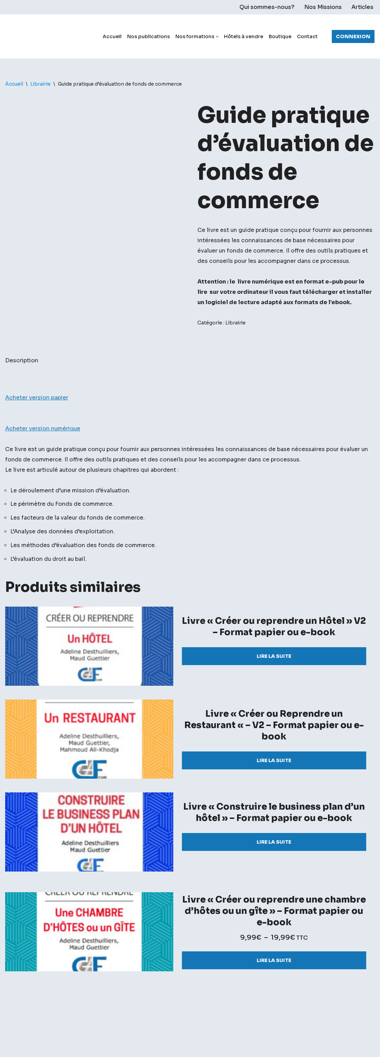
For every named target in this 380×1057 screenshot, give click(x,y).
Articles (362, 7)
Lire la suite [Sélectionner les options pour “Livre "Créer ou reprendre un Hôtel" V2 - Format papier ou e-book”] (274, 680)
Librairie (40, 84)
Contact (307, 36)
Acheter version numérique (43, 450)
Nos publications (148, 36)
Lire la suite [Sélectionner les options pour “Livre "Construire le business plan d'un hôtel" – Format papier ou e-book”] (274, 866)
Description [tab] (21, 381)
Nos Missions (323, 7)
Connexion (353, 36)
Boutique (280, 36)
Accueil (112, 36)
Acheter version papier (36, 419)
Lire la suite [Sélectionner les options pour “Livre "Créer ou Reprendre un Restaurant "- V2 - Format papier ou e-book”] (274, 784)
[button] (217, 36)
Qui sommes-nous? (267, 7)
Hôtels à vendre (243, 36)
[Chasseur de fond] (29, 36)
